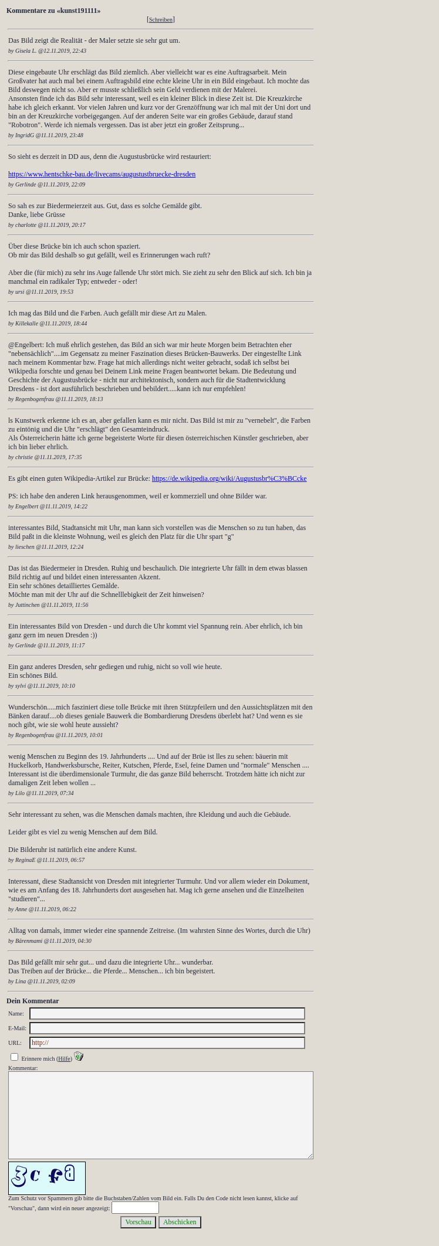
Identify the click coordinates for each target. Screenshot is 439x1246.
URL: (15, 1043)
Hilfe (64, 1058)
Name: (16, 1013)
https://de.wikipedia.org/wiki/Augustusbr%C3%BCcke (229, 478)
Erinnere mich (38, 1058)
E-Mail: (17, 1028)
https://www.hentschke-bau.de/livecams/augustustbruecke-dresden (101, 174)
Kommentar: (23, 1068)
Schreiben (161, 19)
